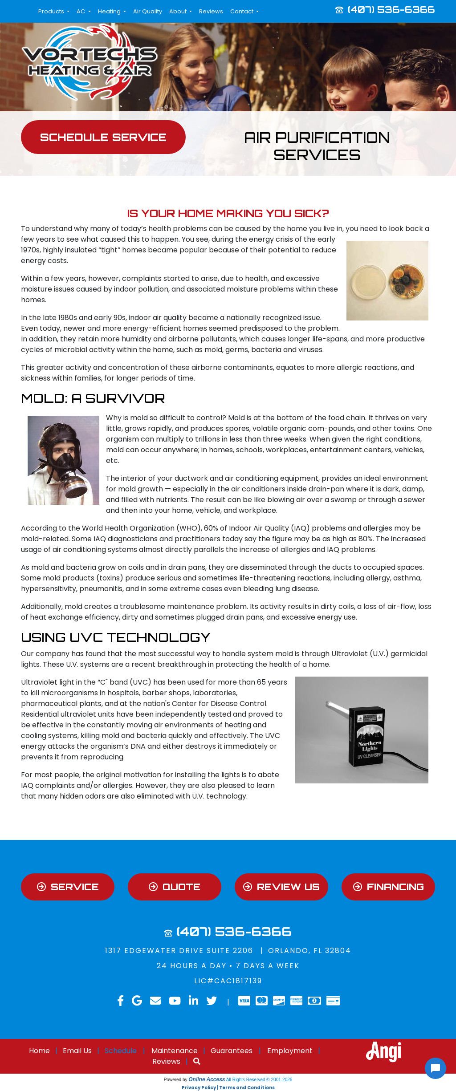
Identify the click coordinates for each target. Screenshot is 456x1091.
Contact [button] (242, 11)
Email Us (77, 1051)
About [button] (178, 11)
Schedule (121, 1051)
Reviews (211, 11)
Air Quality (147, 11)
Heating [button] (110, 11)
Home (39, 1051)
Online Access (206, 1079)
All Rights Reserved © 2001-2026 (259, 1079)
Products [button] (51, 11)
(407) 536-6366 (391, 9)
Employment (290, 1051)
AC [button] (81, 11)
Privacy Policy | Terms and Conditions (228, 1087)
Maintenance (174, 1051)
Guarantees (231, 1051)
